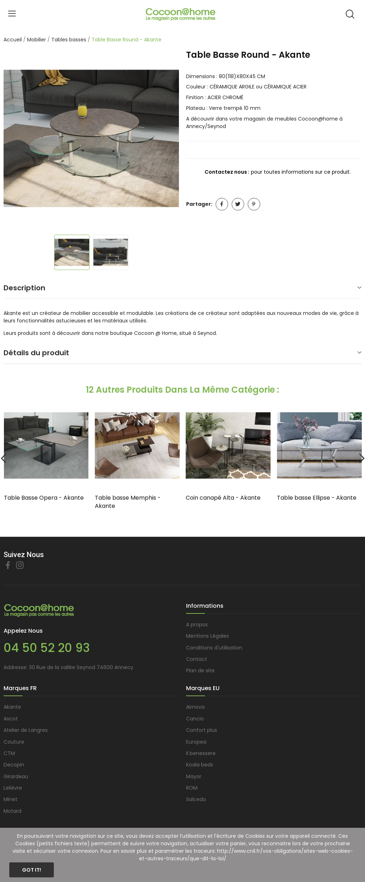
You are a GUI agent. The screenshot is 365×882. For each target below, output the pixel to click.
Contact (196, 659)
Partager (222, 204)
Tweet (238, 204)
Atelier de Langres (26, 730)
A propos (197, 624)
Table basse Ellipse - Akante (316, 498)
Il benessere (201, 753)
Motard (12, 811)
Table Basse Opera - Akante (44, 498)
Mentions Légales (207, 635)
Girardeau (16, 776)
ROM (191, 787)
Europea (196, 741)
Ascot (11, 718)
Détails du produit (36, 353)
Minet (10, 799)
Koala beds (199, 764)
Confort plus (201, 730)
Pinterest (254, 204)
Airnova (195, 706)
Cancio (195, 718)
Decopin (14, 764)
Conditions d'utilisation (214, 647)
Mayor (193, 776)
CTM (9, 753)
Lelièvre (13, 787)
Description (24, 288)
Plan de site (200, 670)
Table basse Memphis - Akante (128, 502)
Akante (12, 706)
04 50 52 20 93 (47, 647)
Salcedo (196, 799)
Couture (14, 741)
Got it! (31, 869)
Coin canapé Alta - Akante (223, 498)
